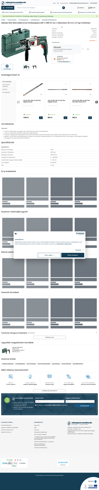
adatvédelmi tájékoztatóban (53, 405)
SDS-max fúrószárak (31, 363)
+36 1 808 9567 (93, 3)
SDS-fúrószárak (7, 81)
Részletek (78, 250)
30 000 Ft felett (8, 12)
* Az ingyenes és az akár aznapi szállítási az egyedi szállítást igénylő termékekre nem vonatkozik (44, 438)
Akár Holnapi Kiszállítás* (40, 434)
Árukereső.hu (63, 464)
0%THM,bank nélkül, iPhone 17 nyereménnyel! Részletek (38, 16)
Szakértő (33, 12)
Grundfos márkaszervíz (7, 430)
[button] (96, 102)
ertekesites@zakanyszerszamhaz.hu (78, 3)
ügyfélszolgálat (40, 12)
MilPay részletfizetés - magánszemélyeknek (40, 444)
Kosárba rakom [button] (41, 117)
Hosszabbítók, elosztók (78, 363)
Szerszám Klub (64, 3)
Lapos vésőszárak (56, 363)
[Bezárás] (97, 16)
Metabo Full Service (6, 432)
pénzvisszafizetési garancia (64, 12)
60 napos (54, 12)
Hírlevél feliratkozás (6, 425)
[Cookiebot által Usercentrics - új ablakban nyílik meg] (77, 234)
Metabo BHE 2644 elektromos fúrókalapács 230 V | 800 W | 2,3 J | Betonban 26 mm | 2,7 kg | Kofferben (18, 351)
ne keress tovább (90, 12)
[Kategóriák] (7, 8)
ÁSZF (35, 427)
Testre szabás (49, 255)
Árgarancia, (83, 12)
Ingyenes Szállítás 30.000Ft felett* (9, 427)
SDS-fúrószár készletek (6, 85)
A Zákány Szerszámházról (49, 390)
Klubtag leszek (84, 406)
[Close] (57, 2)
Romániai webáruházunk (40, 447)
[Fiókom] (80, 8)
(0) (62, 27)
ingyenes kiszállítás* (18, 12)
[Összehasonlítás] (88, 49)
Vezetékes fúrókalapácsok (7, 363)
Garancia (36, 430)
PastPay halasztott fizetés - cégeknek (44, 441)
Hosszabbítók (6, 92)
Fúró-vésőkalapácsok (20, 363)
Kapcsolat (36, 425)
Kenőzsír (5, 89)
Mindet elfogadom (73, 255)
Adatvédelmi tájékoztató (40, 432)
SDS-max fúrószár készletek (44, 363)
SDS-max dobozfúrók (66, 363)
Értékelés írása (49, 337)
